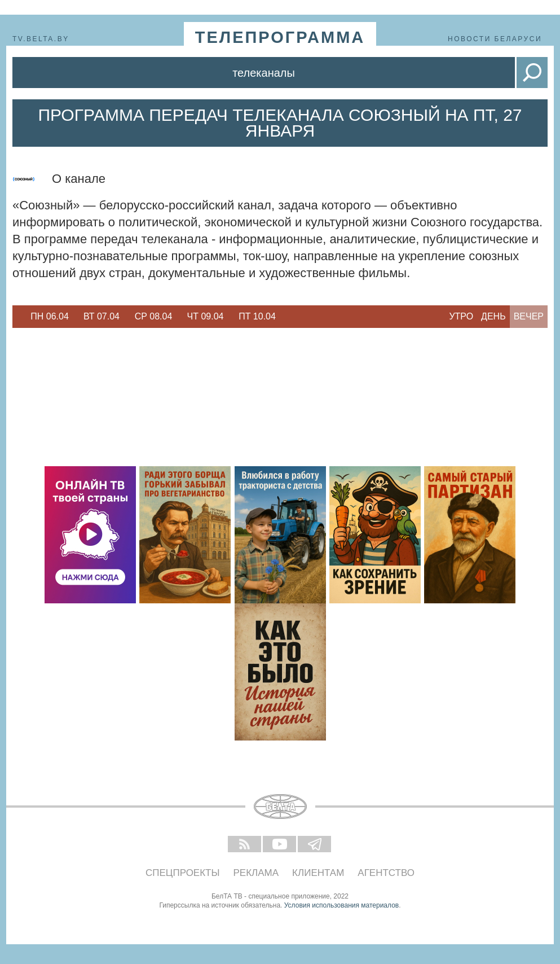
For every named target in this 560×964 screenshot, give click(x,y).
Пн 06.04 (49, 316)
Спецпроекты (182, 872)
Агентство (386, 872)
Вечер (529, 316)
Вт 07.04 (101, 316)
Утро (461, 316)
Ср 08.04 (154, 316)
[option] (50, 316)
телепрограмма (280, 37)
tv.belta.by (40, 39)
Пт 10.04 (257, 316)
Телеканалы (263, 73)
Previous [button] (18, 316)
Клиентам (318, 872)
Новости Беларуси (495, 39)
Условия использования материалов (341, 905)
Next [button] (288, 316)
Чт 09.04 (205, 316)
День (493, 316)
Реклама (256, 872)
